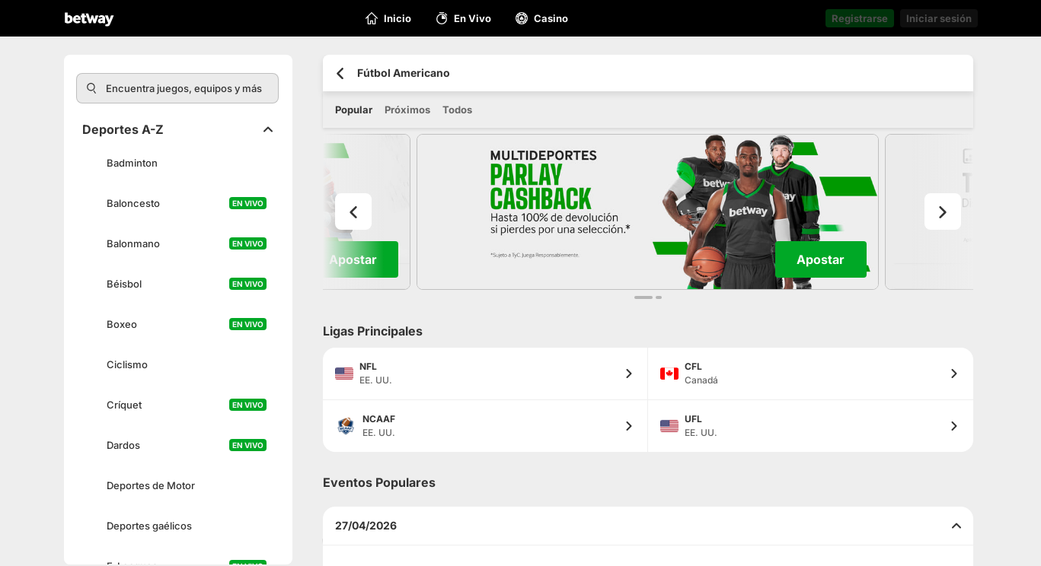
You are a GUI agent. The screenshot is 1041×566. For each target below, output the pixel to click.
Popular (353, 109)
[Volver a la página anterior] (340, 73)
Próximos (407, 109)
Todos (457, 109)
